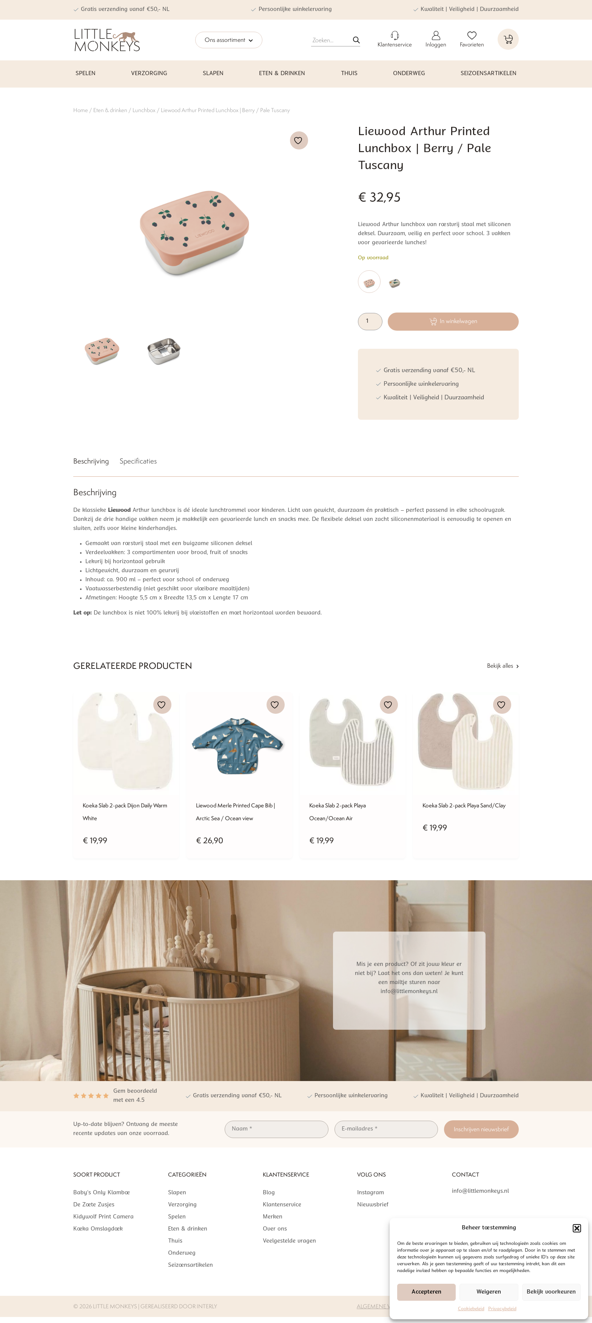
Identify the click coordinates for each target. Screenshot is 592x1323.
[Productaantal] (370, 321)
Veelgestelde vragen (289, 1241)
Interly (207, 1306)
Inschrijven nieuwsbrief (481, 1129)
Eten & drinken (282, 74)
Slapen (213, 74)
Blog (269, 1193)
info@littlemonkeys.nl (480, 1191)
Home (80, 110)
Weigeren (488, 1292)
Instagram (370, 1193)
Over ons (275, 1229)
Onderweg (409, 74)
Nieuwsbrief (372, 1205)
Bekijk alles (503, 666)
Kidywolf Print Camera (103, 1217)
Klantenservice (282, 1205)
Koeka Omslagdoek (98, 1229)
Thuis (349, 74)
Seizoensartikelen (488, 74)
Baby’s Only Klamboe (101, 1193)
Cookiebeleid (471, 1309)
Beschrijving (91, 460)
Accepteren (426, 1292)
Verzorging (149, 74)
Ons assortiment (229, 40)
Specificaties (138, 460)
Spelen (86, 74)
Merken (272, 1217)
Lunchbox (144, 110)
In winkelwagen (453, 321)
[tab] (91, 462)
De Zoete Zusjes (93, 1205)
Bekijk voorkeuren (551, 1292)
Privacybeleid (502, 1309)
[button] (577, 1228)
